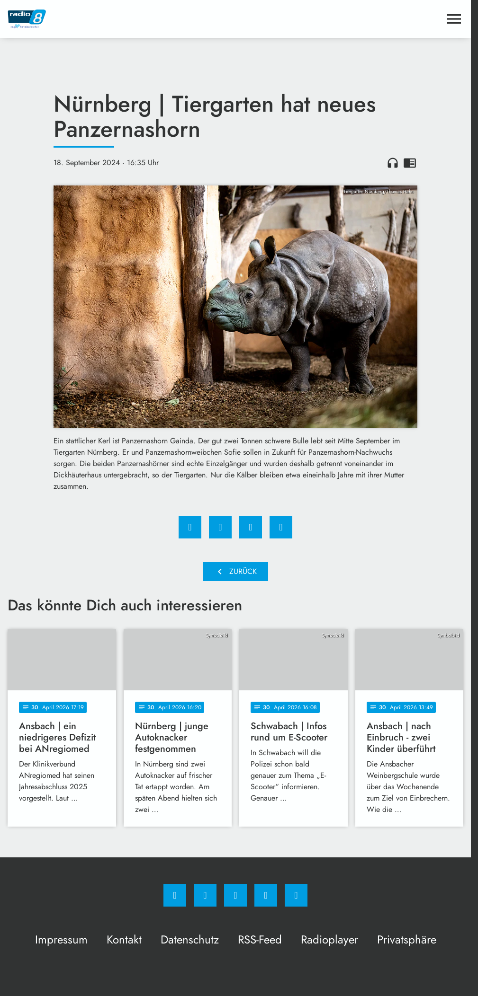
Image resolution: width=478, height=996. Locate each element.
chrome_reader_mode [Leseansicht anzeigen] (409, 162)
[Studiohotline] (265, 895)
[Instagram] (205, 895)
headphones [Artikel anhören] (392, 162)
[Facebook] (174, 895)
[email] (296, 895)
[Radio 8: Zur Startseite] (121, 18)
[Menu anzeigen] (453, 18)
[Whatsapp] (235, 895)
